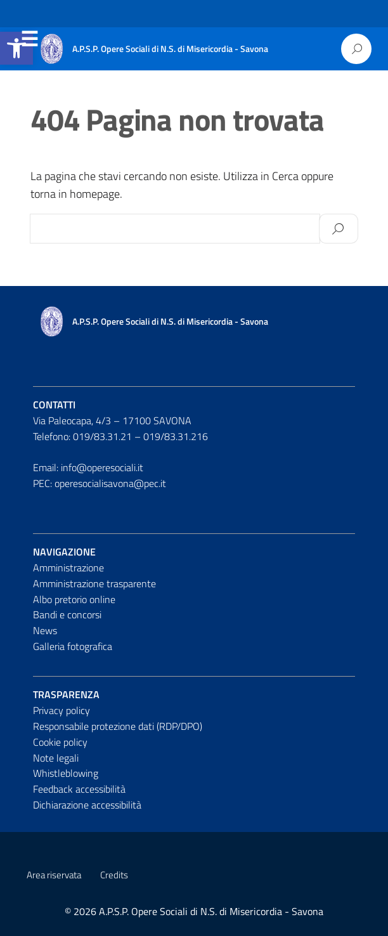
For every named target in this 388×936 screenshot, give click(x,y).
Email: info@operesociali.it (88, 467)
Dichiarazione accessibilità (87, 804)
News (45, 630)
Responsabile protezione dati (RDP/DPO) (117, 726)
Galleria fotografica (72, 646)
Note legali (56, 757)
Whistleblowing (65, 773)
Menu (29, 39)
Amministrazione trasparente (94, 583)
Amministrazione (68, 567)
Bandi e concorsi (67, 614)
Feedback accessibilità (79, 788)
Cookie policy (60, 742)
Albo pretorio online (74, 599)
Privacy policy (61, 710)
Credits (114, 875)
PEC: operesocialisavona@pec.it (99, 483)
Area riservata (54, 875)
